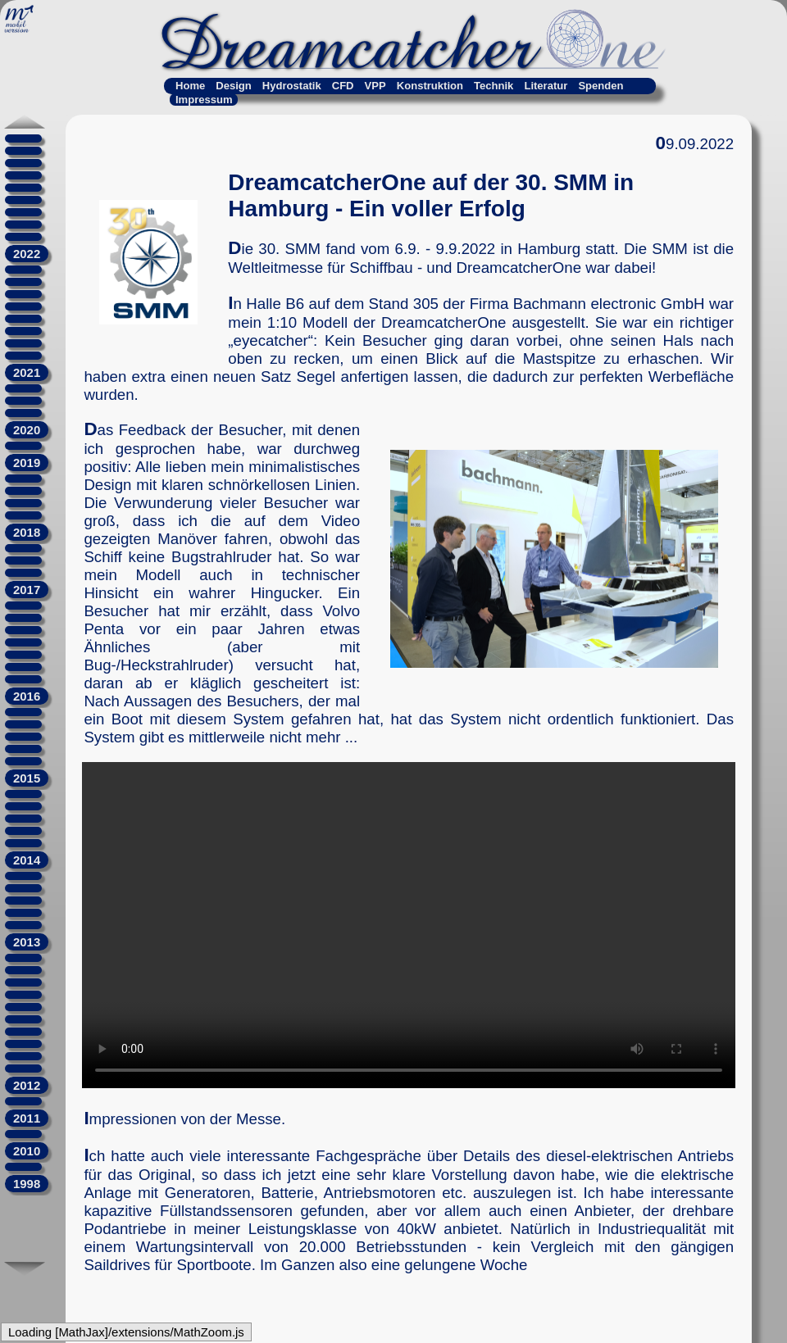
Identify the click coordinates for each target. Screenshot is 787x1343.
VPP (375, 85)
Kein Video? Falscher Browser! (408, 925)
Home (190, 85)
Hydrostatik (291, 85)
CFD (343, 85)
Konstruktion (430, 85)
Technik (493, 85)
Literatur (545, 85)
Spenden (600, 85)
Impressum (204, 99)
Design (234, 85)
